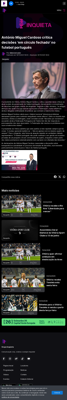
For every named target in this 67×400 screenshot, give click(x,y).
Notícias (24, 370)
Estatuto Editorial (27, 379)
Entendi (57, 393)
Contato (23, 374)
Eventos (6, 379)
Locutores (24, 366)
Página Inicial (8, 366)
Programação (8, 370)
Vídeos (6, 374)
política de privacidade (10, 397)
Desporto (5, 59)
